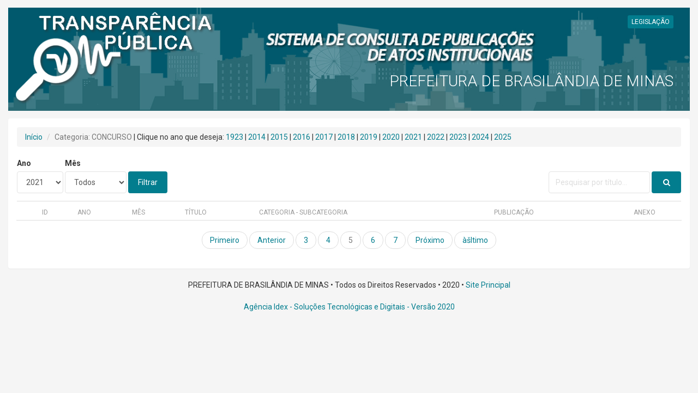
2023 (458, 137)
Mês (73, 163)
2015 (279, 137)
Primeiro (224, 240)
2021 (413, 137)
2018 (346, 137)
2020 (391, 137)
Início (34, 137)
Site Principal (488, 285)
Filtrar (148, 182)
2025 (503, 137)
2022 (435, 137)
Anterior (271, 240)
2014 (257, 137)
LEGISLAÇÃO (650, 22)
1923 (234, 137)
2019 (368, 137)
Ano (24, 163)
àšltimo (475, 240)
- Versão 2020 (430, 306)
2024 (480, 137)
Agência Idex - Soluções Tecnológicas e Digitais (324, 306)
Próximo (430, 240)
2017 (324, 137)
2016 (301, 137)
